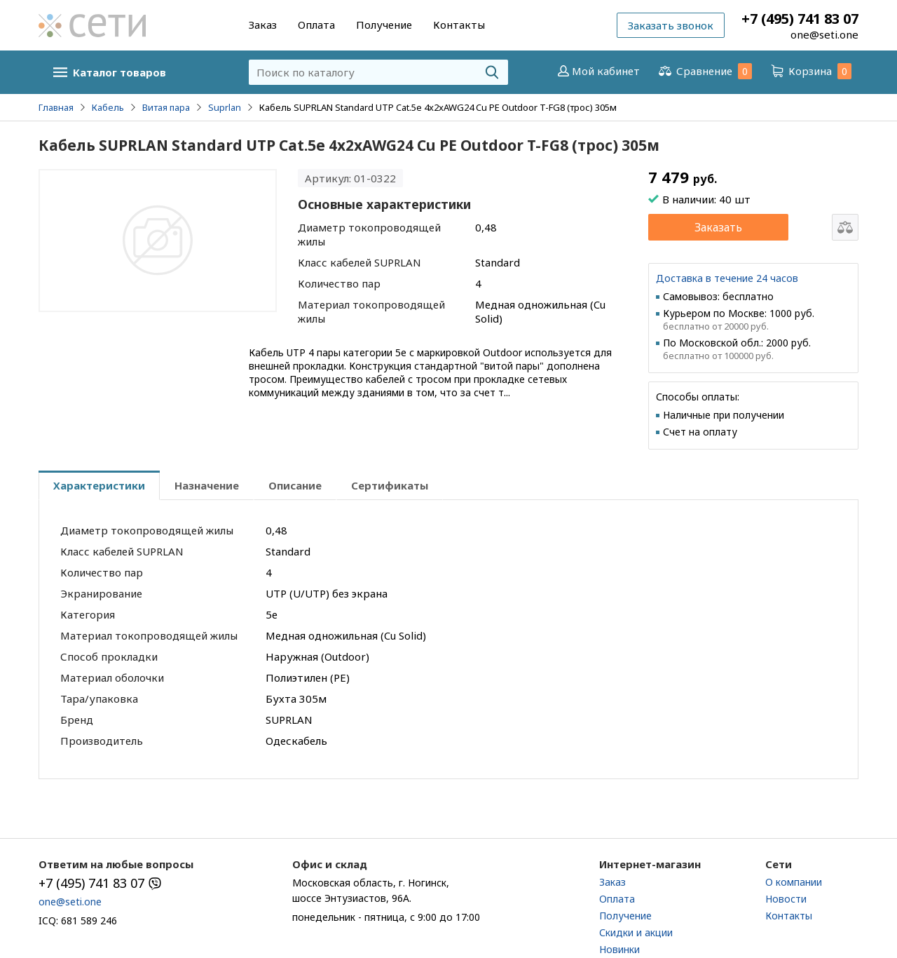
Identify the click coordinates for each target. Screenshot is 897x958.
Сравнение (704, 71)
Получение (384, 25)
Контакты (459, 25)
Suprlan (224, 107)
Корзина (810, 71)
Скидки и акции (636, 932)
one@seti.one (824, 34)
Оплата (316, 25)
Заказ (263, 25)
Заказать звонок (670, 25)
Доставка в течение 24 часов (727, 278)
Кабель (108, 107)
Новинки (619, 949)
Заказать (718, 227)
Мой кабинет (597, 70)
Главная (56, 107)
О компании (793, 882)
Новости (786, 898)
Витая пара (166, 107)
